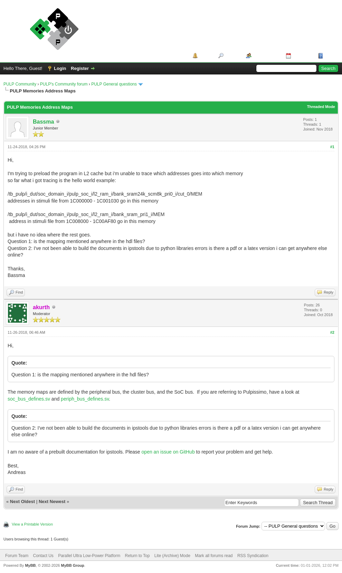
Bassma (43, 122)
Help (329, 55)
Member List (266, 55)
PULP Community (19, 84)
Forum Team (16, 555)
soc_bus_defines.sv (29, 399)
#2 (332, 332)
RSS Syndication (252, 555)
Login (60, 68)
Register (80, 68)
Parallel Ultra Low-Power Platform (89, 555)
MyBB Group (72, 565)
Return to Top (137, 555)
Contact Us (43, 555)
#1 (332, 147)
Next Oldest (22, 501)
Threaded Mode (321, 107)
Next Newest (52, 501)
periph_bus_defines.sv (85, 399)
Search (232, 55)
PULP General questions (114, 84)
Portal (205, 55)
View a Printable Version (32, 524)
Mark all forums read (213, 555)
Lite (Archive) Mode (172, 555)
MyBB (30, 565)
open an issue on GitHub (168, 452)
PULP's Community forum (64, 84)
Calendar (302, 55)
